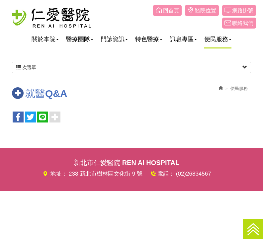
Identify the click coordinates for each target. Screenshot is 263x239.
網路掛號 (242, 10)
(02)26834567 (193, 174)
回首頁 (171, 10)
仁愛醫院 (51, 18)
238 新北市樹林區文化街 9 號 (105, 174)
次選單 (131, 67)
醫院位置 (205, 10)
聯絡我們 (242, 23)
